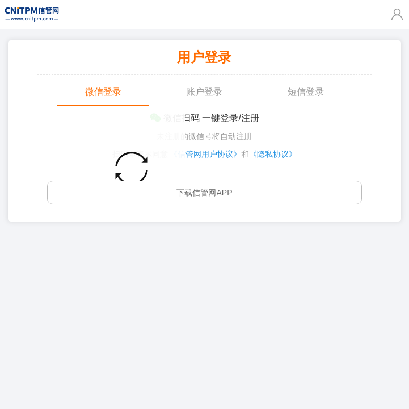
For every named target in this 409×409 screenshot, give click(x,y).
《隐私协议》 (273, 153)
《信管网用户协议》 (205, 153)
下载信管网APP (204, 192)
